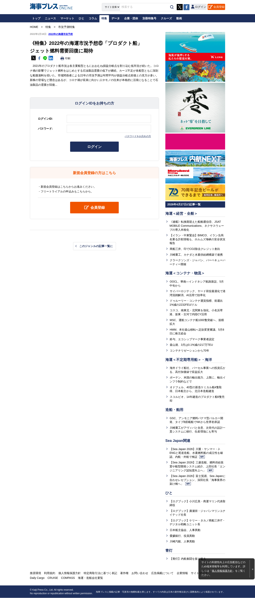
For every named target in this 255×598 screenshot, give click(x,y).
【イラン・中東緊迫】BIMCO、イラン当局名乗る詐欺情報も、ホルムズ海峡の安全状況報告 (197, 239)
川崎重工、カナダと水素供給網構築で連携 (196, 254)
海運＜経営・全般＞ (181, 214)
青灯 (169, 551)
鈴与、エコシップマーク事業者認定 (192, 339)
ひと (169, 493)
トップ (36, 18)
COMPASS (68, 578)
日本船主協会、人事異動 (185, 530)
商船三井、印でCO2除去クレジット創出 (195, 248)
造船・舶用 (174, 410)
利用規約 (49, 573)
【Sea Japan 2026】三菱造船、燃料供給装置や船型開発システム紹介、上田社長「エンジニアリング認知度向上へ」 (197, 466)
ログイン (94, 147)
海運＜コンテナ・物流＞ (185, 273)
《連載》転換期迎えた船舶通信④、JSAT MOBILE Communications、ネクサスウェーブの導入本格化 (197, 225)
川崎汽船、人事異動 (182, 541)
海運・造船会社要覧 (90, 578)
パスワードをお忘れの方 (138, 136)
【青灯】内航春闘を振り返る (188, 559)
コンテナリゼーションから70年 (189, 350)
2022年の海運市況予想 (60, 34)
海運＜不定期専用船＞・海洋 (188, 360)
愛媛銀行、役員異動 (182, 536)
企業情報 (181, 573)
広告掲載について (162, 573)
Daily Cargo (37, 578)
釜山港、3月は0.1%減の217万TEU (191, 345)
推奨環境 (35, 573)
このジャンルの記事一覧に (96, 246)
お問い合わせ (139, 573)
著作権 (124, 573)
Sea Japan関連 (177, 441)
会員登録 (219, 6)
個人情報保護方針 (222, 570)
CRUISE (52, 578)
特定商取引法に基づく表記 (100, 573)
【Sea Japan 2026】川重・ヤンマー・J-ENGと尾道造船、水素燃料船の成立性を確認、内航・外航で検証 (196, 453)
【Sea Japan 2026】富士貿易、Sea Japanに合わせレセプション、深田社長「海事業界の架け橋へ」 (198, 480)
